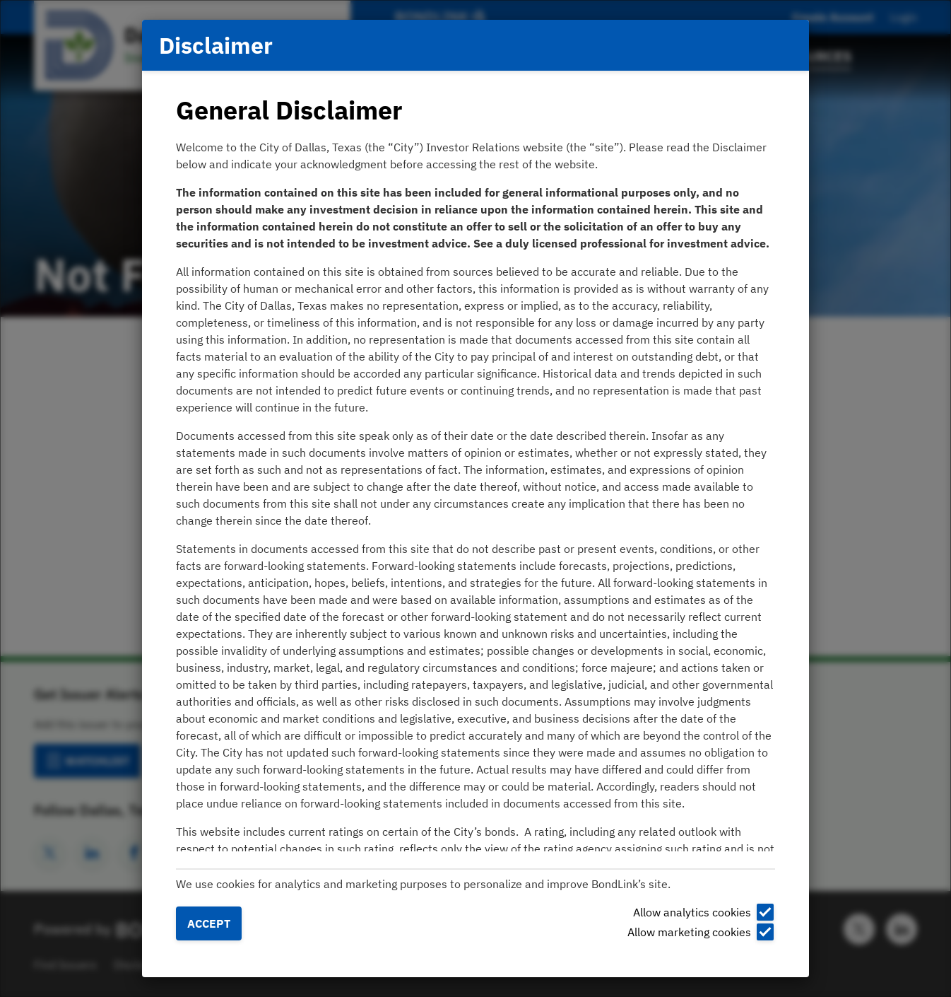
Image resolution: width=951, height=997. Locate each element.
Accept (208, 923)
